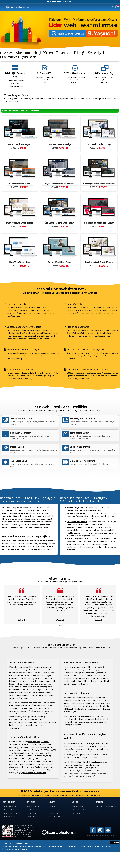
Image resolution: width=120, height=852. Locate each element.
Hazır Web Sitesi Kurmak (18, 53)
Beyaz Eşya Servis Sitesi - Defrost (59, 183)
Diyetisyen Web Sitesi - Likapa (19, 222)
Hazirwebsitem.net (107, 310)
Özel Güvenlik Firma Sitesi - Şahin (59, 222)
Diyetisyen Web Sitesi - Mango (99, 262)
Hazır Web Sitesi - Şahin (19, 183)
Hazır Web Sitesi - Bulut (19, 262)
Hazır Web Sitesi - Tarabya (99, 144)
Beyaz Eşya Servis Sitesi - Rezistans (99, 183)
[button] (59, 625)
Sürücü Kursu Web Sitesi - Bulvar (99, 222)
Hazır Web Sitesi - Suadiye (59, 144)
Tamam (116, 842)
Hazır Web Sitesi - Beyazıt (19, 144)
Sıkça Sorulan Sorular (85, 648)
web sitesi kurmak (33, 516)
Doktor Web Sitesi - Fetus (59, 262)
